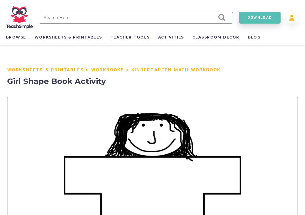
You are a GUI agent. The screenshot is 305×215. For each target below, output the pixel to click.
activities (171, 37)
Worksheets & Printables (45, 70)
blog (254, 37)
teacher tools (130, 37)
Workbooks (107, 70)
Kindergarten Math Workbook (175, 70)
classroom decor (215, 37)
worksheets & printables (68, 37)
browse (16, 37)
